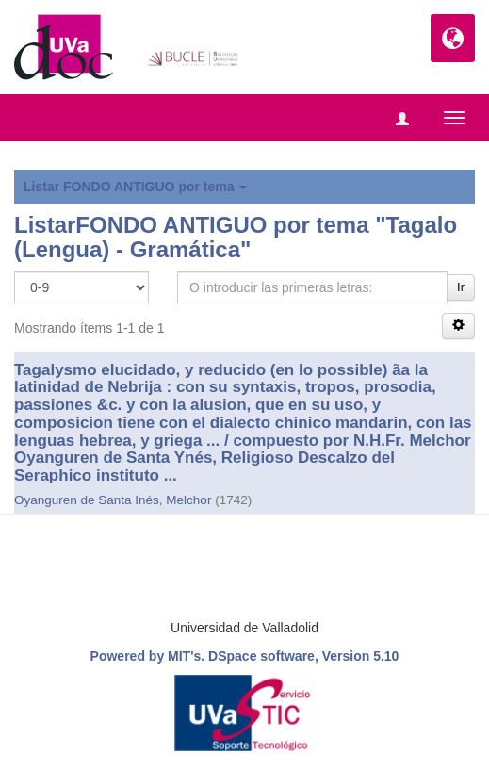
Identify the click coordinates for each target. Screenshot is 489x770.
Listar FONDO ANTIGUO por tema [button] (135, 186)
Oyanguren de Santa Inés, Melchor (112, 500)
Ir (461, 287)
